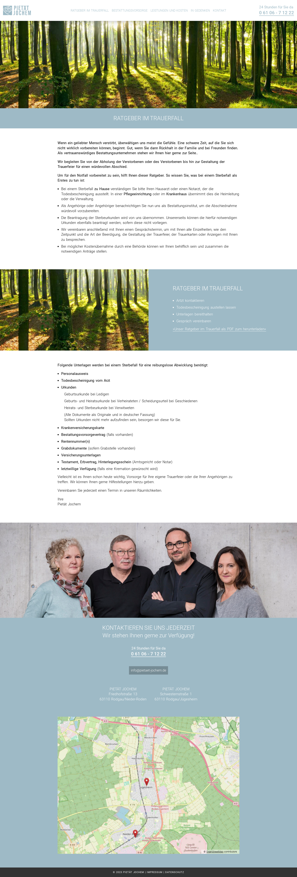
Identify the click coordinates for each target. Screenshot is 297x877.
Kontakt (219, 10)
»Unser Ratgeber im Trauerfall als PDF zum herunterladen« (219, 329)
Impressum (154, 872)
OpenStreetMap (214, 851)
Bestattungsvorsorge (130, 10)
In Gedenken (200, 10)
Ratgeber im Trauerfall (90, 10)
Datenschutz (174, 872)
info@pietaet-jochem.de (148, 670)
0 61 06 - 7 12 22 (276, 13)
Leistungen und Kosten (169, 10)
